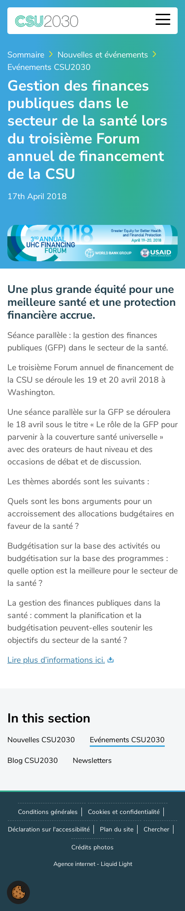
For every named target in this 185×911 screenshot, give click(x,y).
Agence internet (75, 864)
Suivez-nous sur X (54, 888)
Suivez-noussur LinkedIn (74, 888)
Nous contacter (95, 887)
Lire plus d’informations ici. (56, 659)
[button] (18, 892)
